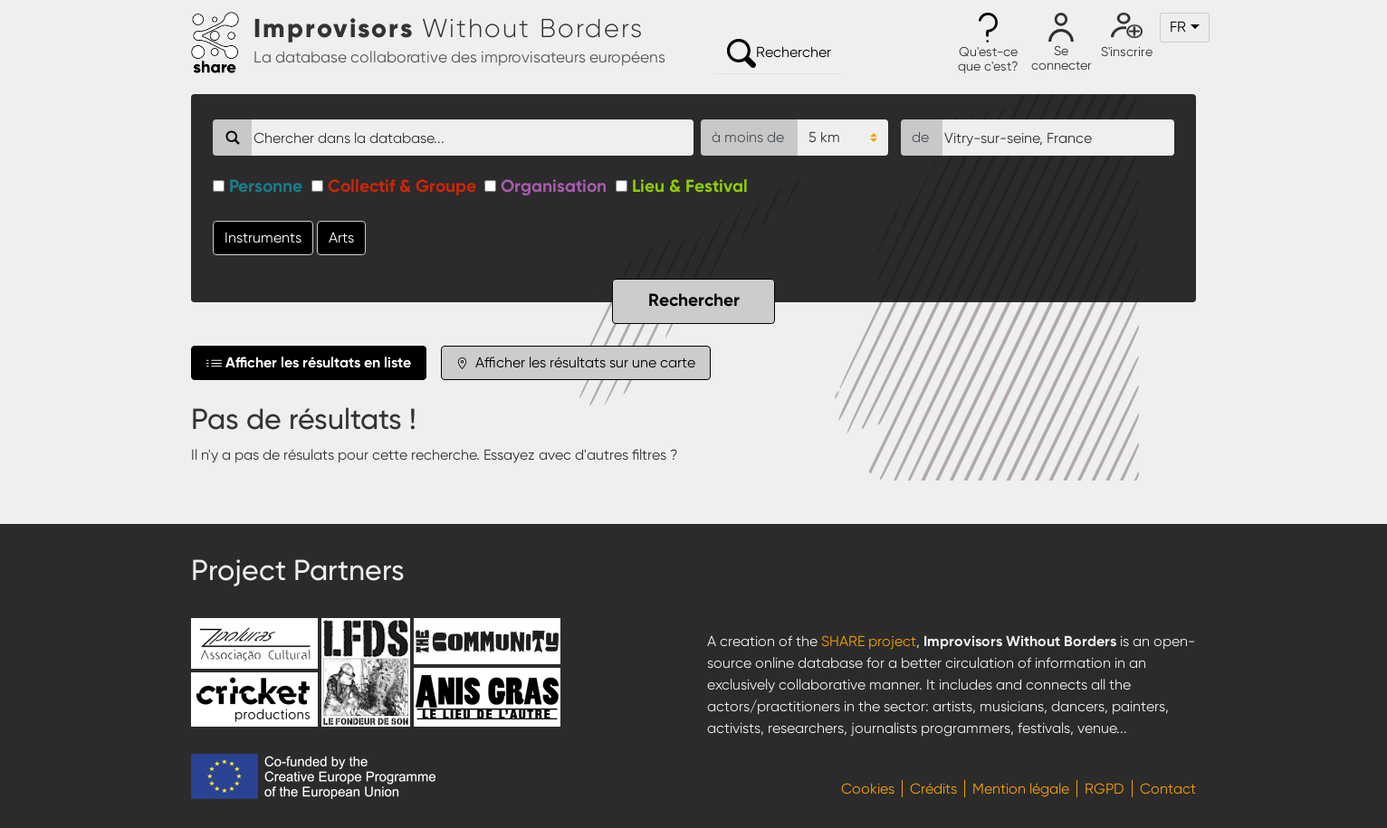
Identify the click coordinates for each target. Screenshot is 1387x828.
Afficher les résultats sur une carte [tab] (575, 363)
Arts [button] (341, 237)
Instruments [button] (263, 237)
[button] (988, 43)
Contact (1168, 788)
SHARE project (868, 641)
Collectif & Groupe (402, 186)
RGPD (1104, 788)
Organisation (554, 186)
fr (1178, 26)
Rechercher (779, 53)
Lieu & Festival (690, 186)
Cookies (867, 788)
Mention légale (1020, 788)
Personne (265, 186)
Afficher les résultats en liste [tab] (308, 363)
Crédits (933, 788)
